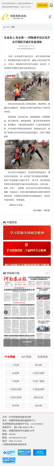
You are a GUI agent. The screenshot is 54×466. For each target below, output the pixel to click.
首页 (8, 27)
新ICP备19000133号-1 (24, 427)
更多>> (48, 273)
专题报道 (12, 222)
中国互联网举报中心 (10, 3)
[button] (5, 312)
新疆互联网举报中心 (25, 3)
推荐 (13, 27)
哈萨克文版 (42, 5)
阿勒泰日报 (13, 273)
